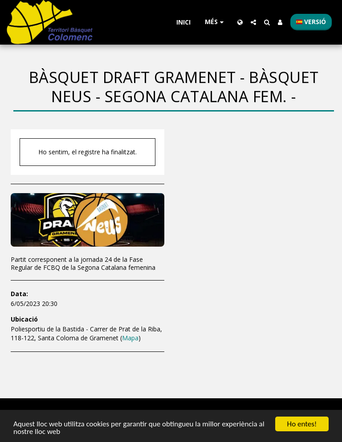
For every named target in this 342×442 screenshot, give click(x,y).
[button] (253, 22)
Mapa (130, 338)
